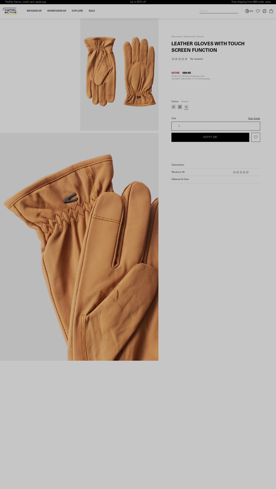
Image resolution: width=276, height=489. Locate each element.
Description (178, 165)
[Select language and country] (249, 11)
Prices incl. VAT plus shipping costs (188, 76)
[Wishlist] (258, 11)
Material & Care (180, 179)
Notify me (210, 137)
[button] (188, 59)
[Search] (218, 11)
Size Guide (254, 118)
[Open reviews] (215, 172)
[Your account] (264, 11)
